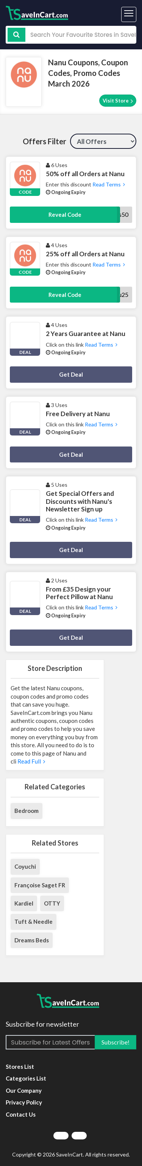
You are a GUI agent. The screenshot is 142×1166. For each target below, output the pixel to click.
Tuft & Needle (33, 921)
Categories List (26, 1078)
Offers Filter (44, 141)
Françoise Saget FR (39, 885)
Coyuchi (25, 866)
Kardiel (23, 903)
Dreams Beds (31, 940)
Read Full (30, 761)
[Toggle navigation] (128, 14)
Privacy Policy (24, 1102)
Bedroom (26, 810)
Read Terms (108, 184)
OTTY (52, 903)
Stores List (20, 1066)
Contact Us (21, 1114)
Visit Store (118, 101)
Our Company (24, 1090)
